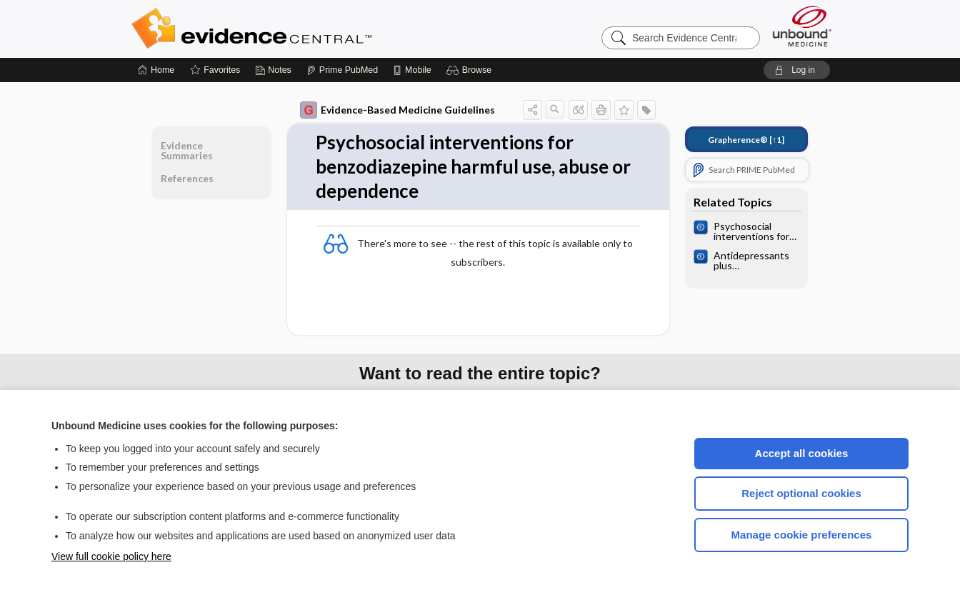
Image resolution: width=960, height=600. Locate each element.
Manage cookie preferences (801, 535)
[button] (471, 70)
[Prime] (342, 70)
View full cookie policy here (111, 556)
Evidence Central (308, 28)
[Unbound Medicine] (802, 26)
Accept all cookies (802, 453)
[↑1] (746, 139)
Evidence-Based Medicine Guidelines (397, 110)
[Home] (156, 70)
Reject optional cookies (801, 493)
